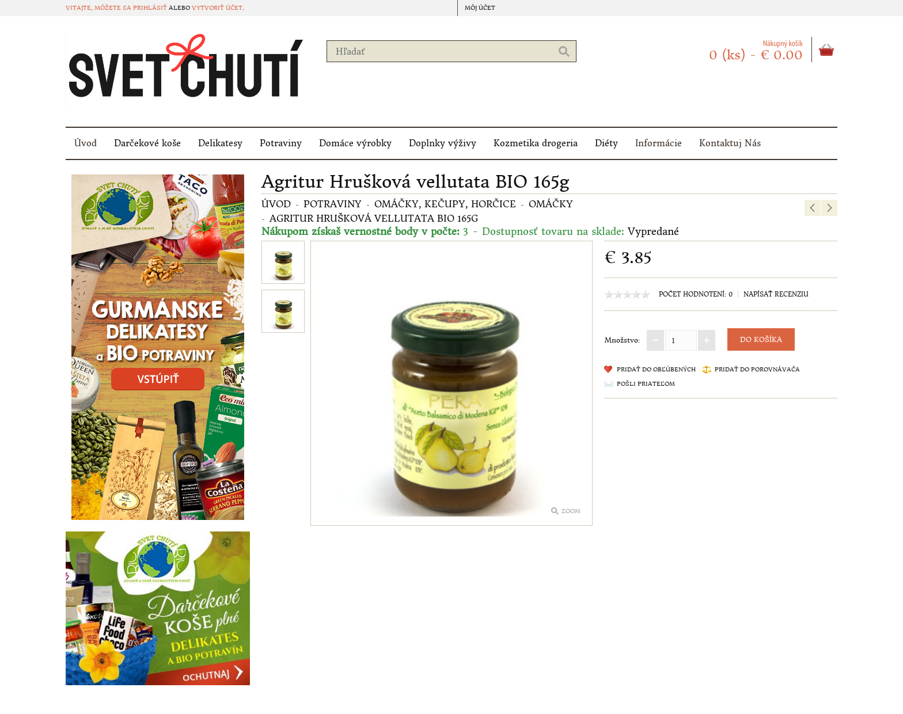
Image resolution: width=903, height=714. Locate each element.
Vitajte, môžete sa (99, 8)
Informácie (658, 143)
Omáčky (551, 204)
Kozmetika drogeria (536, 143)
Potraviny (281, 143)
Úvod (85, 143)
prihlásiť (150, 8)
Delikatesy (220, 143)
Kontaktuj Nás (730, 143)
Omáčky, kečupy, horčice (445, 204)
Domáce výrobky (355, 143)
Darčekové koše (147, 143)
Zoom (570, 511)
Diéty (606, 143)
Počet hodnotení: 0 (696, 294)
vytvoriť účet (217, 8)
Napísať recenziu (776, 294)
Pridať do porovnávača (757, 369)
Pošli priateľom (646, 384)
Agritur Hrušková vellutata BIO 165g (374, 218)
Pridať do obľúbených (656, 369)
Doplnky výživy (442, 143)
